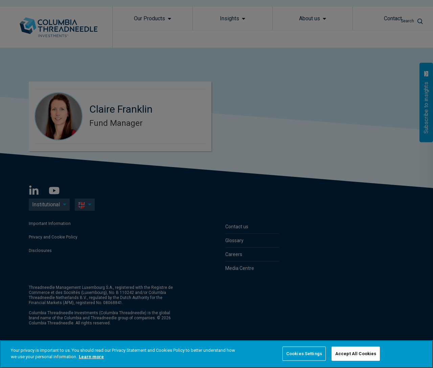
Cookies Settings (304, 353)
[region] (216, 354)
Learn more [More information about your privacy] (91, 356)
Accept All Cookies (355, 353)
